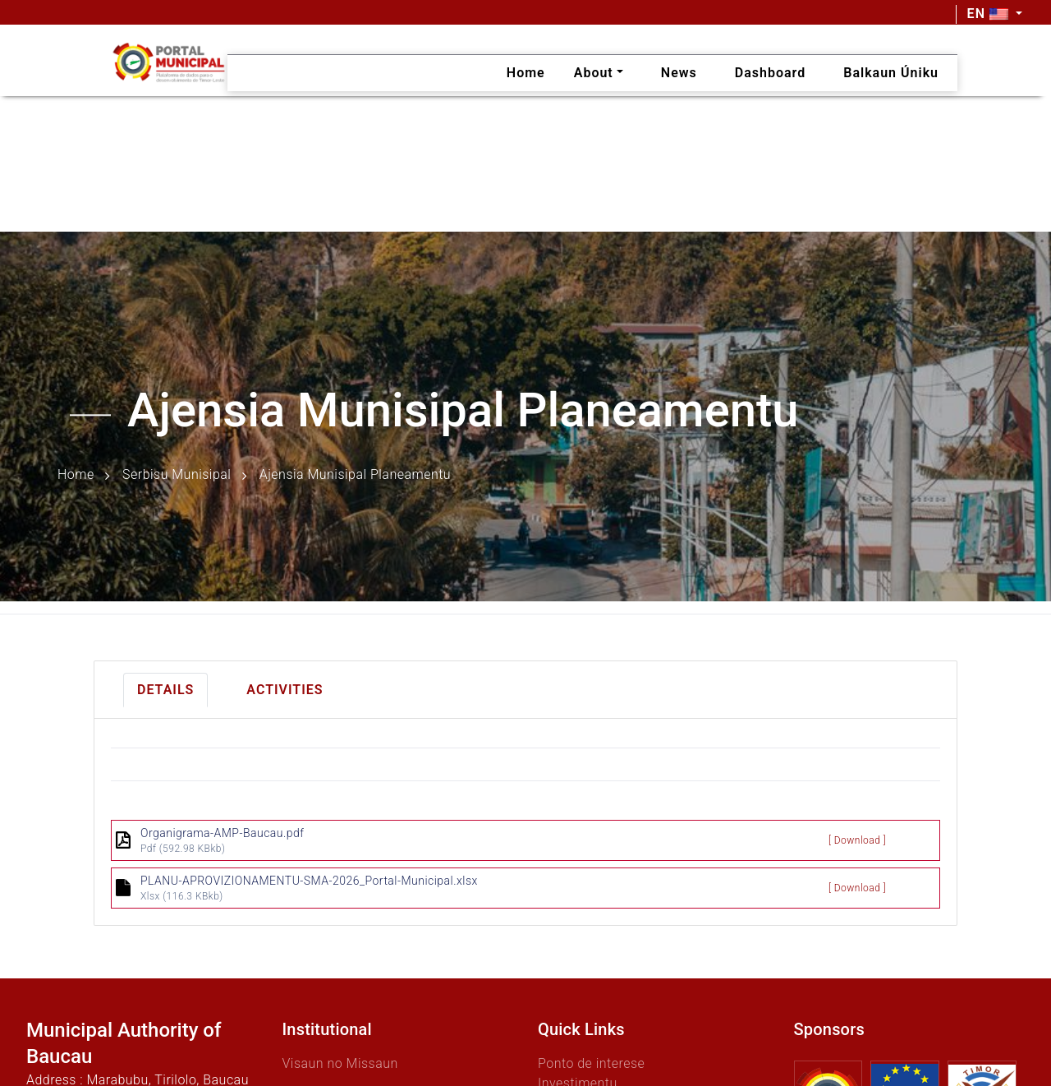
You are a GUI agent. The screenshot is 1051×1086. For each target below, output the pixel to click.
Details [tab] (165, 689)
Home (75, 475)
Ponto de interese (591, 1063)
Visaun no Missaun (340, 1063)
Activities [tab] (284, 689)
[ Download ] (857, 840)
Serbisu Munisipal (176, 475)
